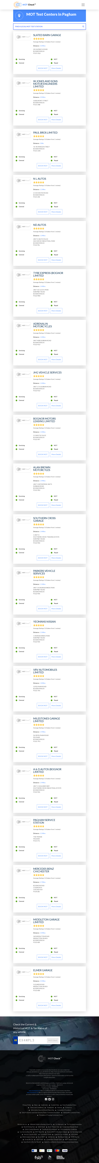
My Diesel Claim (63, 1137)
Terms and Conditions (37, 1107)
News (36, 1105)
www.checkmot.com (34, 1090)
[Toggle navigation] (83, 5)
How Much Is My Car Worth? (32, 1142)
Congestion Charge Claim (54, 1139)
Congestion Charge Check (70, 1127)
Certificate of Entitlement (49, 1129)
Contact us (68, 1107)
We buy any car (22, 1124)
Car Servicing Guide (76, 1132)
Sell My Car (51, 1137)
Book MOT (41, 1137)
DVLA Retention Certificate (68, 1129)
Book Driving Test (29, 1127)
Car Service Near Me (26, 1132)
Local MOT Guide (46, 1134)
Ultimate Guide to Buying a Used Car (41, 1124)
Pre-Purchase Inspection (74, 1124)
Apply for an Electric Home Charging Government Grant (61, 1142)
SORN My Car (75, 1137)
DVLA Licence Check (28, 1137)
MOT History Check (71, 1139)
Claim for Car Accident (61, 1134)
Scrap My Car (29, 1139)
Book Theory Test (53, 1127)
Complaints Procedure (64, 1110)
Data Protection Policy (69, 1105)
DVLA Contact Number (32, 1129)
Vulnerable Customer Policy (71, 1112)
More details (56, 68)
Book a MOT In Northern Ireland (57, 1132)
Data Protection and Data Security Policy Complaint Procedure (41, 1112)
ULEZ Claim (39, 1139)
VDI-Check (74, 1134)
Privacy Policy (27, 1105)
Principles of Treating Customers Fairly (51, 1115)
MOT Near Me (39, 1132)
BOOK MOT (43, 68)
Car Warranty (59, 1124)
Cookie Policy (55, 1105)
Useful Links (44, 1105)
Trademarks (50, 1107)
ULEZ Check (41, 1127)
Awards (59, 1107)
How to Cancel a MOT (30, 1134)
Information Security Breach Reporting (42, 1110)
